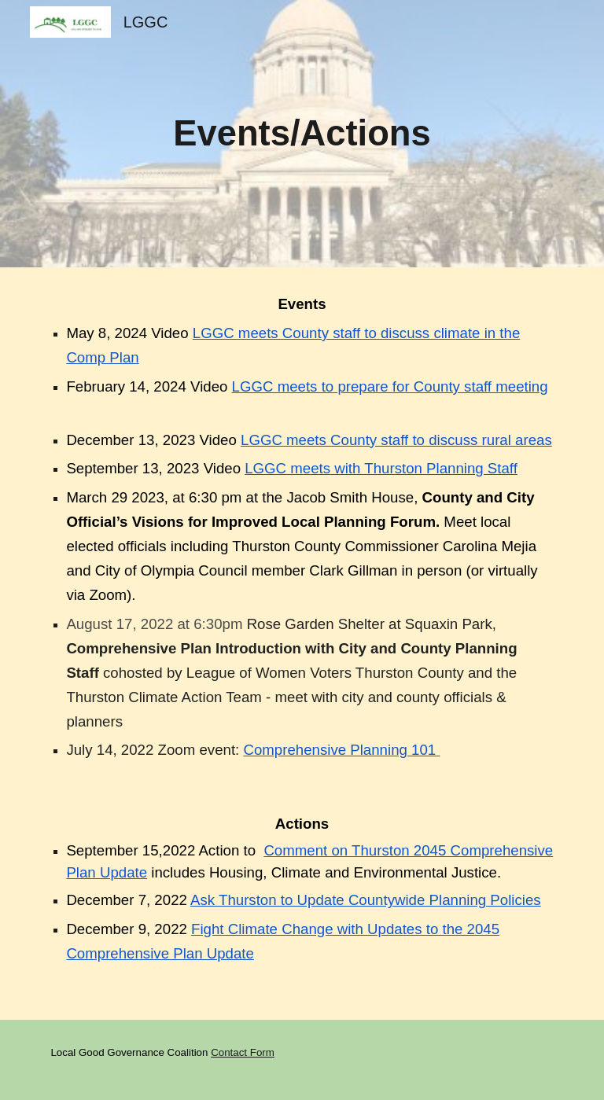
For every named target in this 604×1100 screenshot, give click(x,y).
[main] (301, 134)
